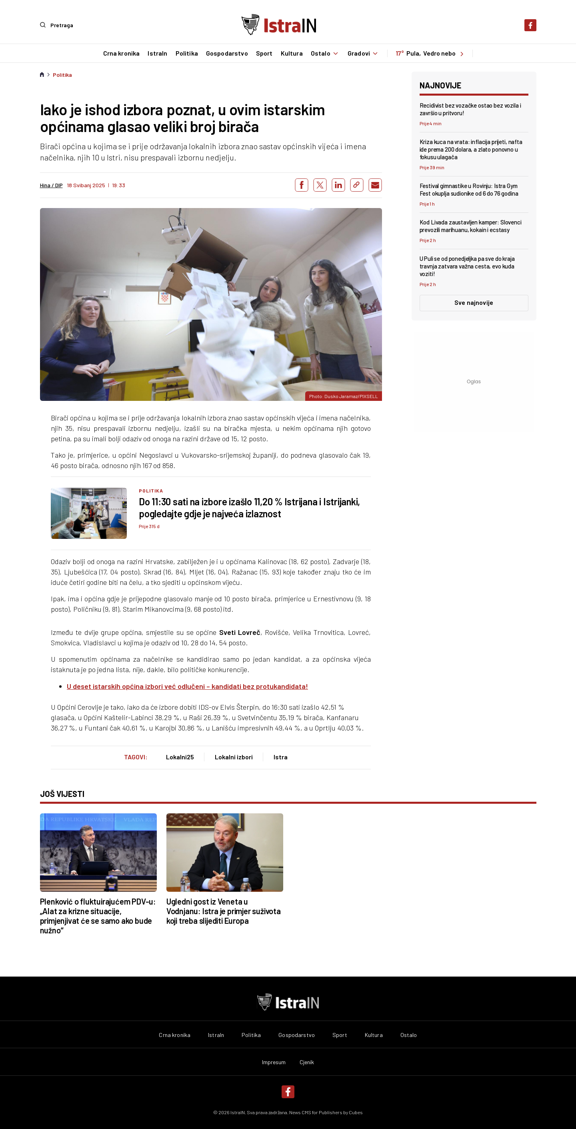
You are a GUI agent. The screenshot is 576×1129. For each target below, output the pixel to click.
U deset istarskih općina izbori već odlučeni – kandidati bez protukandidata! (187, 685)
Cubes (356, 1112)
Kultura (291, 53)
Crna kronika (121, 53)
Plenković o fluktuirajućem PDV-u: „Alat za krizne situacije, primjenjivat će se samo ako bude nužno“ (98, 915)
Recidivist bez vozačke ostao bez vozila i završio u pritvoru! (470, 108)
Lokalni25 (180, 756)
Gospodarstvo (227, 53)
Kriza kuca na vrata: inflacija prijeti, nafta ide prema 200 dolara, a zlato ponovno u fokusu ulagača (471, 149)
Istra (281, 756)
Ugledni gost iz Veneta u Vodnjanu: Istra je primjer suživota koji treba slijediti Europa (223, 910)
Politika (186, 53)
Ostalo (325, 53)
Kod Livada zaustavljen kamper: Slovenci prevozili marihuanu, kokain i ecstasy (471, 225)
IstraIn (157, 53)
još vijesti (62, 793)
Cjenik (307, 1062)
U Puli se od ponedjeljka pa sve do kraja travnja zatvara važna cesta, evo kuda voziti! (467, 266)
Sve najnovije (473, 302)
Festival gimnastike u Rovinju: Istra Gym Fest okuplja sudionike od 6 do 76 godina (469, 189)
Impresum (274, 1062)
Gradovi (364, 53)
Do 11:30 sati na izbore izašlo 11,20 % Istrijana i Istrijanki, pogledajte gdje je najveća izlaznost (249, 507)
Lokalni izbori (234, 756)
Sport (264, 53)
